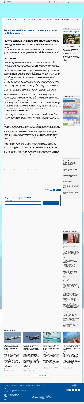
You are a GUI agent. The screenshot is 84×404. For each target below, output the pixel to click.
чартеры (25, 370)
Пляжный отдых (17, 169)
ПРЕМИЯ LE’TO (36, 23)
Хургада (9, 368)
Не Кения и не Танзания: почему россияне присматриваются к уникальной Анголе (70, 315)
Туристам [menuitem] (49, 19)
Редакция (22, 385)
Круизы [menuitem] (41, 19)
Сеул (33, 169)
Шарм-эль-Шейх (16, 368)
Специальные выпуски (69, 100)
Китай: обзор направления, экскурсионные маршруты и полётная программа (69, 163)
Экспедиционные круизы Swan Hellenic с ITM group (70, 170)
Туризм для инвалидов (48, 23)
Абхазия (64, 367)
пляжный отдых (46, 169)
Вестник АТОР (67, 106)
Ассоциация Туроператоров (9, 2)
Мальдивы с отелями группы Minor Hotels (71, 193)
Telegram (56, 2)
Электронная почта (9, 200)
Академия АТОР (61, 23)
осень (40, 169)
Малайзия (45, 367)
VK (52, 2)
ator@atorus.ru (14, 395)
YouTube (49, 2)
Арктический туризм (25, 23)
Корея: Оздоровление (74, 23)
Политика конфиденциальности (11, 385)
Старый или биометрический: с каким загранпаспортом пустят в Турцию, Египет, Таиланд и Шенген (71, 245)
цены (33, 370)
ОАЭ (68, 367)
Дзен (47, 2)
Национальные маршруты (70, 118)
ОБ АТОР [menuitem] (76, 19)
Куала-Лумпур (51, 367)
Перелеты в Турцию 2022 (32, 368)
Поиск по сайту (76, 2)
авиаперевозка (7, 370)
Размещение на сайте (30, 385)
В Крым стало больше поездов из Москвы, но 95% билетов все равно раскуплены (70, 278)
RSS (43, 385)
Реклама (39, 385)
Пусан (29, 169)
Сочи (70, 369)
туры (51, 169)
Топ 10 (65, 123)
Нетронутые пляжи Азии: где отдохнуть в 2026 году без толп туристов (70, 261)
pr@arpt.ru (16, 398)
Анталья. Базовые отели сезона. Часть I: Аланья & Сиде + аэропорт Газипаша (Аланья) (70, 177)
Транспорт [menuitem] (32, 19)
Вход (61, 2)
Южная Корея (24, 169)
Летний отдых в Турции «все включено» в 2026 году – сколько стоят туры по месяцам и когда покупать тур (70, 295)
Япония (36, 169)
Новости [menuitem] (8, 19)
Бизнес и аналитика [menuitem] (20, 19)
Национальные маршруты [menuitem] (62, 19)
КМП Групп (50, 70)
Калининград (65, 369)
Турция (25, 368)
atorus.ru (68, 402)
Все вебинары (68, 197)
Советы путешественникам (70, 112)
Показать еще (42, 375)
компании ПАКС (8, 66)
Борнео (56, 367)
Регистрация (66, 2)
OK (54, 2)
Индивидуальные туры (8, 169)
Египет (5, 368)
